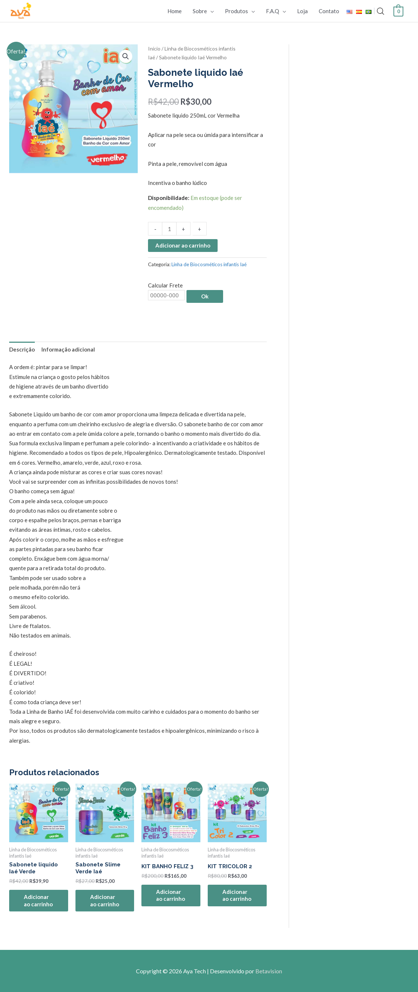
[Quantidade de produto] (169, 228)
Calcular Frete (165, 285)
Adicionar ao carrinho (182, 245)
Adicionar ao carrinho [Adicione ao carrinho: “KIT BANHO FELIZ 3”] (170, 895)
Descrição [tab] (22, 349)
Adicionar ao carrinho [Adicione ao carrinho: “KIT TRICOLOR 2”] (236, 895)
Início (154, 48)
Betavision (268, 970)
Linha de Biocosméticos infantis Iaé (209, 264)
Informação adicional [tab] (68, 349)
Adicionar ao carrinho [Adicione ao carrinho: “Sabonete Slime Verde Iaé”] (104, 900)
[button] (125, 56)
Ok (204, 296)
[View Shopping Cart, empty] (398, 10)
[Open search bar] (380, 11)
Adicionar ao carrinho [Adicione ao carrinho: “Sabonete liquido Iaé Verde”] (38, 900)
